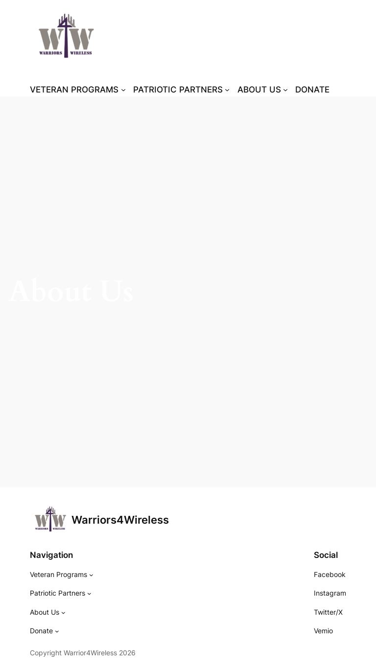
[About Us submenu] (63, 612)
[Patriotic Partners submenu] (89, 593)
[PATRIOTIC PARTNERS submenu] (181, 89)
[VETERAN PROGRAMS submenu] (77, 89)
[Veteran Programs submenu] (91, 575)
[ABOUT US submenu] (262, 89)
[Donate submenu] (57, 631)
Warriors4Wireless (120, 519)
